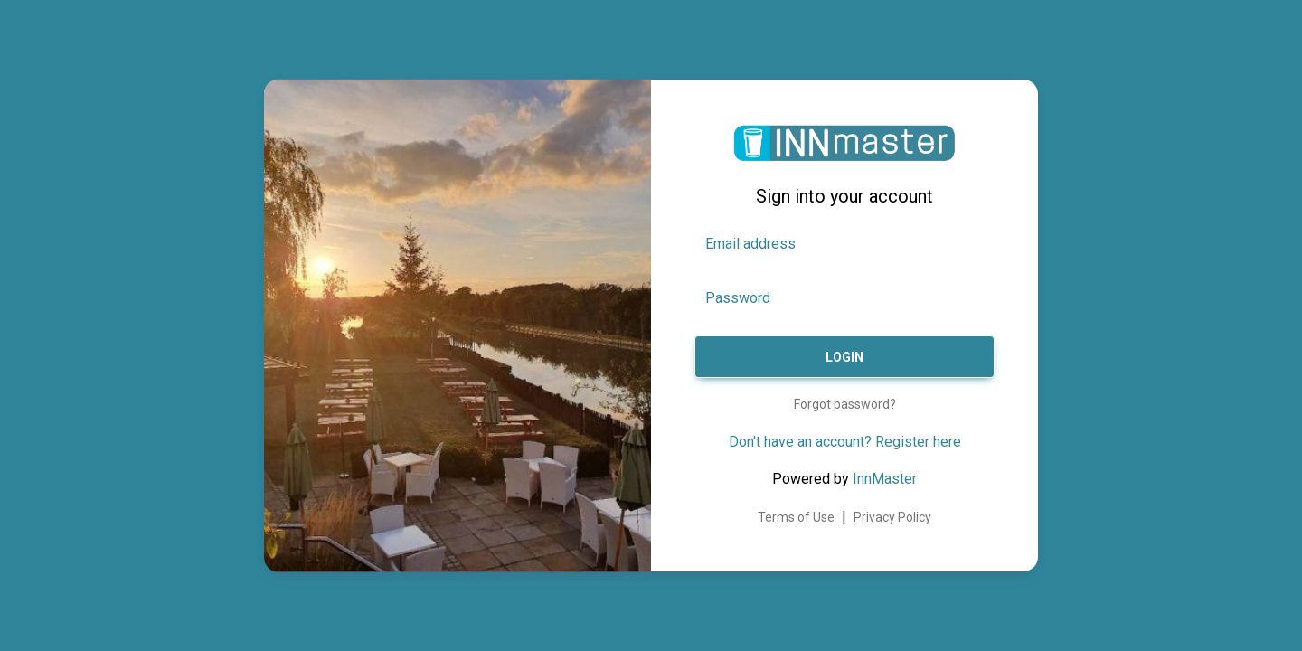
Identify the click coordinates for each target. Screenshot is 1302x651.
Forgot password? (845, 404)
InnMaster (885, 478)
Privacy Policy (892, 517)
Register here (918, 441)
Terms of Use (796, 517)
